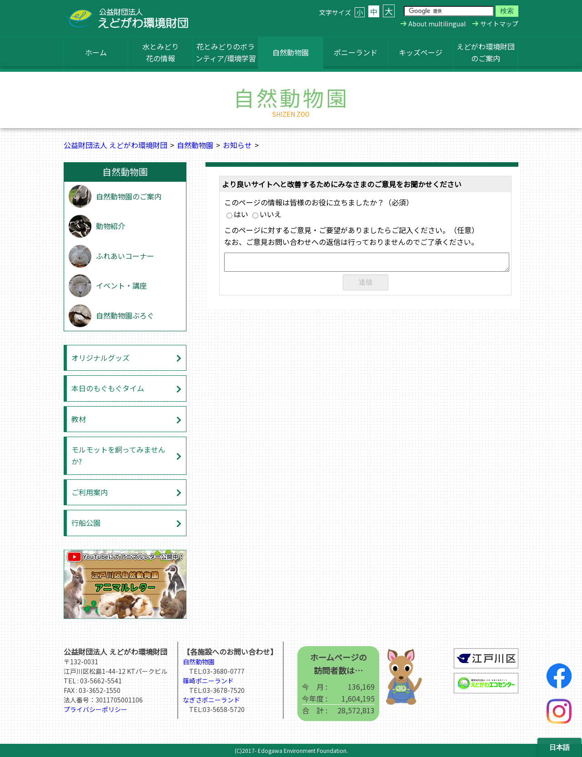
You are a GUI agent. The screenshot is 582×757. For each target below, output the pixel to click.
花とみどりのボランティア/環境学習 (226, 52)
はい (237, 214)
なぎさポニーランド (211, 699)
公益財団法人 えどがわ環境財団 (115, 144)
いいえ (266, 214)
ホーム (96, 52)
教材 (78, 418)
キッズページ (420, 52)
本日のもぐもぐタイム (107, 388)
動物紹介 (110, 225)
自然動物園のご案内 (128, 196)
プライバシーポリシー (95, 709)
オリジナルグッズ (100, 357)
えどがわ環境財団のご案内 (486, 52)
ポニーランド (355, 52)
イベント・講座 (121, 285)
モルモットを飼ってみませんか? (118, 455)
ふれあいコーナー (125, 255)
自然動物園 (290, 52)
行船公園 (85, 522)
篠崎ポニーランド (208, 680)
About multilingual (437, 23)
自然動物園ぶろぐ (125, 315)
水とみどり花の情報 (160, 52)
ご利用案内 (89, 492)
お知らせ (237, 144)
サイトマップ (499, 23)
